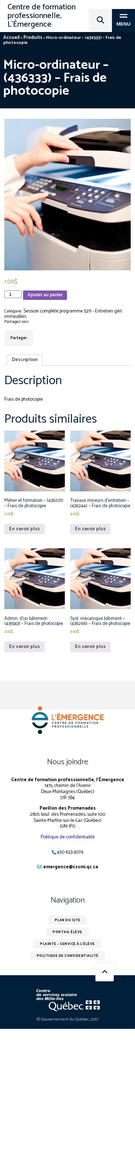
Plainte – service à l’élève (67, 944)
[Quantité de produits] (13, 294)
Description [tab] (25, 360)
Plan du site (68, 920)
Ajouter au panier (45, 294)
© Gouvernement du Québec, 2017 (67, 1019)
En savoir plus (24, 529)
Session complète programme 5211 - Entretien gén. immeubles (63, 313)
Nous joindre (67, 762)
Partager (18, 338)
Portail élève (67, 932)
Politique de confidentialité (68, 837)
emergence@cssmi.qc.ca (70, 867)
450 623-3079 (70, 852)
